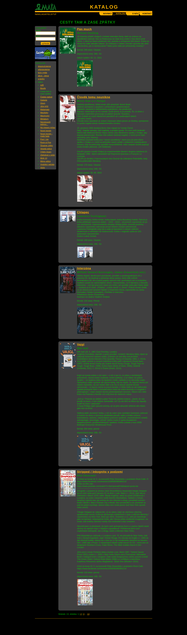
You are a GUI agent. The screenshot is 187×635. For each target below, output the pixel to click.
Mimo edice (45, 161)
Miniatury (44, 119)
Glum (42, 103)
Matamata (44, 109)
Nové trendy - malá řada (46, 135)
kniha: (38, 30)
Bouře (43, 88)
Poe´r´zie (44, 139)
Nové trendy (45, 130)
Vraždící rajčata (47, 164)
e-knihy (41, 79)
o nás (135, 14)
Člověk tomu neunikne (93, 97)
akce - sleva (43, 76)
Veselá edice (46, 149)
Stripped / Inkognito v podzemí (100, 471)
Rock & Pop (45, 142)
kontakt (147, 14)
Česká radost (46, 97)
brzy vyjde (42, 72)
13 (88, 614)
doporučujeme (44, 66)
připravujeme (44, 69)
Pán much (84, 29)
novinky (107, 14)
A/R (42, 85)
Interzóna (84, 268)
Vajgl (81, 344)
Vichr (42, 167)
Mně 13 (43, 158)
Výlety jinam (45, 152)
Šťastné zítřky (46, 145)
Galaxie (43, 100)
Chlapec (83, 212)
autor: (38, 36)
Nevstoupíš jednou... (45, 123)
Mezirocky (45, 116)
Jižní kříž (44, 106)
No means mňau (47, 127)
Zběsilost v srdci (47, 155)
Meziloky (44, 112)
